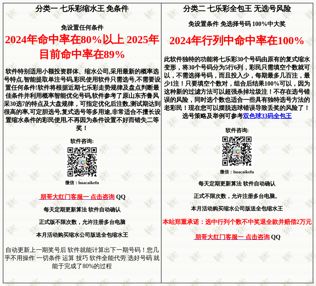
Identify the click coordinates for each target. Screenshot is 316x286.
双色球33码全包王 (267, 116)
